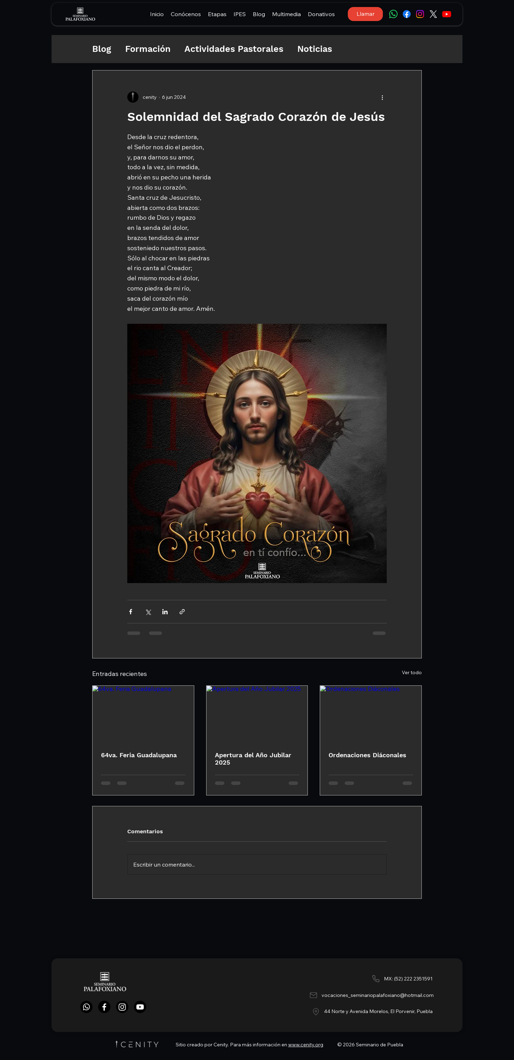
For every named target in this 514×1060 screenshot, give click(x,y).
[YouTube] (140, 1007)
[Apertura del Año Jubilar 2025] (257, 714)
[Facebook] (406, 14)
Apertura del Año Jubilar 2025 (253, 758)
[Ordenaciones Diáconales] (370, 714)
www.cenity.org (305, 1044)
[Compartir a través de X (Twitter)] (147, 611)
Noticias (314, 49)
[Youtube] (446, 14)
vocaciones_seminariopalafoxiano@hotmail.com (378, 995)
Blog (101, 49)
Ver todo (412, 672)
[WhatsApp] (393, 14)
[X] (433, 14)
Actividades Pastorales (233, 49)
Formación (147, 49)
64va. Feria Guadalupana (139, 755)
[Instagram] (420, 14)
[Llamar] (365, 14)
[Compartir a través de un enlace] (182, 611)
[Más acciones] (382, 97)
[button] (186, 14)
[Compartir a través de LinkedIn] (165, 611)
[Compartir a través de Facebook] (130, 611)
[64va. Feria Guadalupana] (143, 714)
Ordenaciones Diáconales (367, 755)
